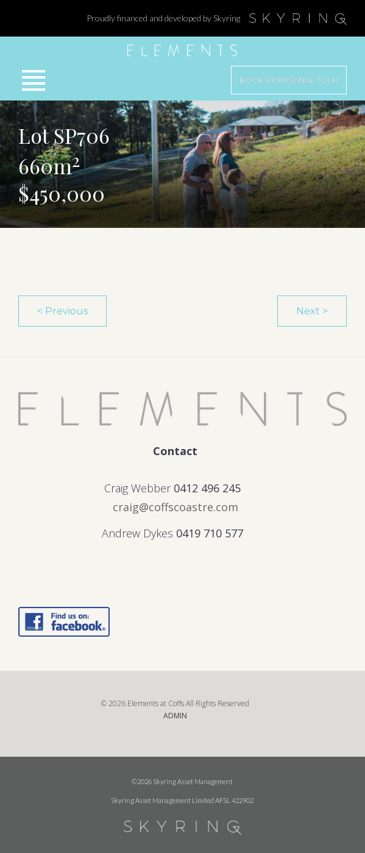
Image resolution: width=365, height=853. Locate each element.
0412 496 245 (207, 488)
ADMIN (175, 715)
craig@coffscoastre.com (175, 507)
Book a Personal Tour (288, 80)
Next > (312, 311)
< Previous (62, 311)
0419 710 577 (209, 533)
